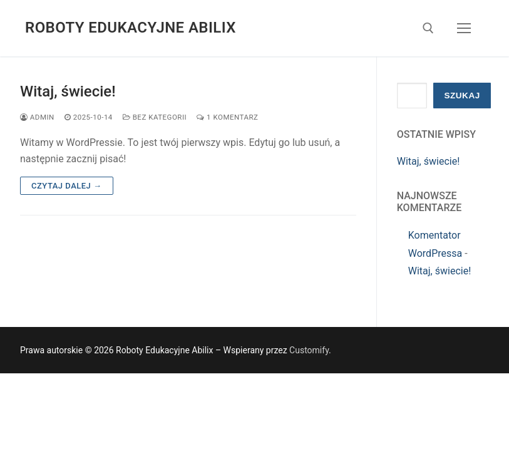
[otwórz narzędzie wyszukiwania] (428, 28)
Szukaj (462, 95)
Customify (309, 350)
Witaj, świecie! (68, 91)
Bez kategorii (155, 117)
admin (37, 117)
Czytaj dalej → (66, 185)
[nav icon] (464, 28)
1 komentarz (227, 117)
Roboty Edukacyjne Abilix (130, 27)
